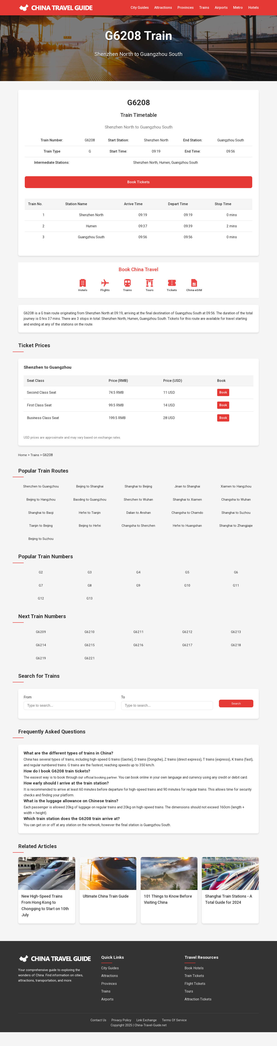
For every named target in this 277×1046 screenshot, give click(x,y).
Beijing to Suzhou (41, 545)
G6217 (187, 657)
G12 (41, 609)
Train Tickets (194, 989)
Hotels (253, 7)
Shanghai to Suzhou (236, 517)
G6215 (90, 657)
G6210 (90, 643)
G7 (41, 594)
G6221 (90, 671)
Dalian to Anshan (138, 517)
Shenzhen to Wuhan (138, 503)
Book (223, 394)
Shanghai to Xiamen (187, 503)
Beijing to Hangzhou (41, 503)
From (69, 716)
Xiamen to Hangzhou (236, 489)
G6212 (187, 643)
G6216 (138, 657)
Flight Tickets (195, 997)
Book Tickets (138, 183)
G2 (41, 580)
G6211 (138, 643)
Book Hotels (194, 982)
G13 (90, 609)
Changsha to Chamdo (187, 517)
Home (22, 457)
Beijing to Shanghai (89, 489)
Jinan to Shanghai (187, 489)
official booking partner (101, 791)
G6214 (41, 657)
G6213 (236, 643)
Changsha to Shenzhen (138, 531)
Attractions (163, 7)
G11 (236, 594)
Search (236, 717)
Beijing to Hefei (89, 531)
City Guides (140, 7)
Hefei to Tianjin (89, 517)
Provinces (186, 7)
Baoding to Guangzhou (90, 503)
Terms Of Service (174, 1034)
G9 (138, 594)
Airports (221, 7)
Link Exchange (147, 1034)
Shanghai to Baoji (41, 517)
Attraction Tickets (198, 1013)
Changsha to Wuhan (236, 503)
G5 (187, 580)
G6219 (41, 671)
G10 (187, 594)
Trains (204, 7)
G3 (90, 580)
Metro (238, 7)
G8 (90, 594)
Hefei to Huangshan (187, 531)
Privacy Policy (121, 1034)
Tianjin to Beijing (40, 531)
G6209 (41, 643)
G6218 (236, 657)
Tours (189, 1005)
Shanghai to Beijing (138, 489)
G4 (138, 580)
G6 (236, 580)
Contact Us (98, 1034)
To (167, 716)
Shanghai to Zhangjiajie (236, 531)
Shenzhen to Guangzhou (41, 489)
